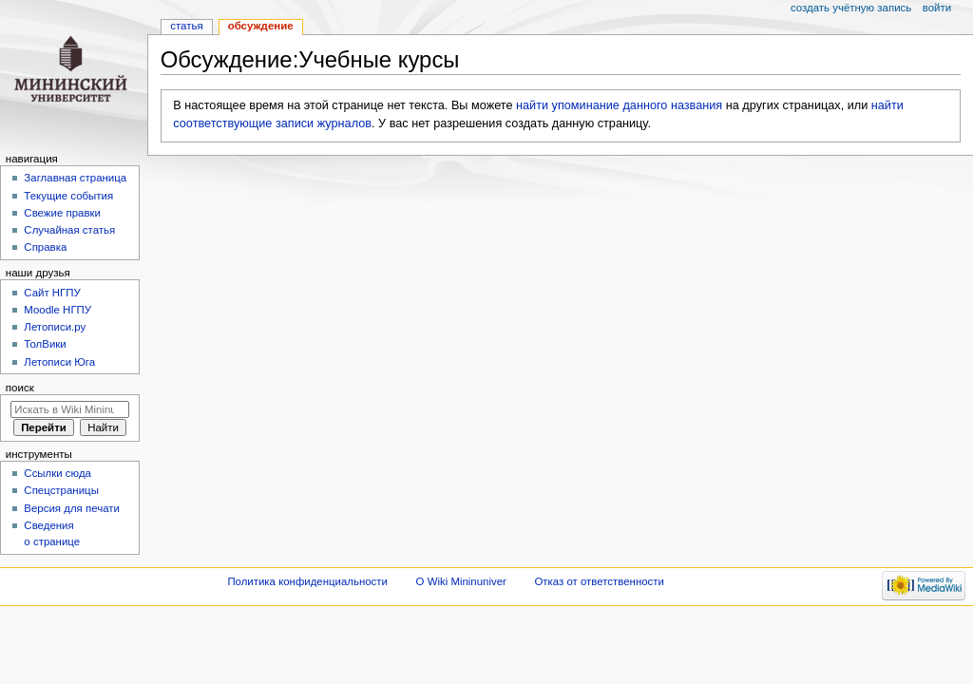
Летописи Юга (59, 362)
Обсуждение (261, 25)
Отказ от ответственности (598, 581)
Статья (186, 25)
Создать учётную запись (851, 7)
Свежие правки (62, 212)
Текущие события (68, 195)
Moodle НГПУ (57, 309)
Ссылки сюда (57, 473)
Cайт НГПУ (52, 292)
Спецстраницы (61, 490)
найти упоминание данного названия (619, 105)
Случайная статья (69, 230)
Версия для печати (72, 508)
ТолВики (45, 344)
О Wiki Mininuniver (461, 581)
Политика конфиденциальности (307, 581)
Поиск (20, 387)
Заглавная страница (75, 177)
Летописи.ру (55, 326)
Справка (45, 247)
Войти (937, 7)
